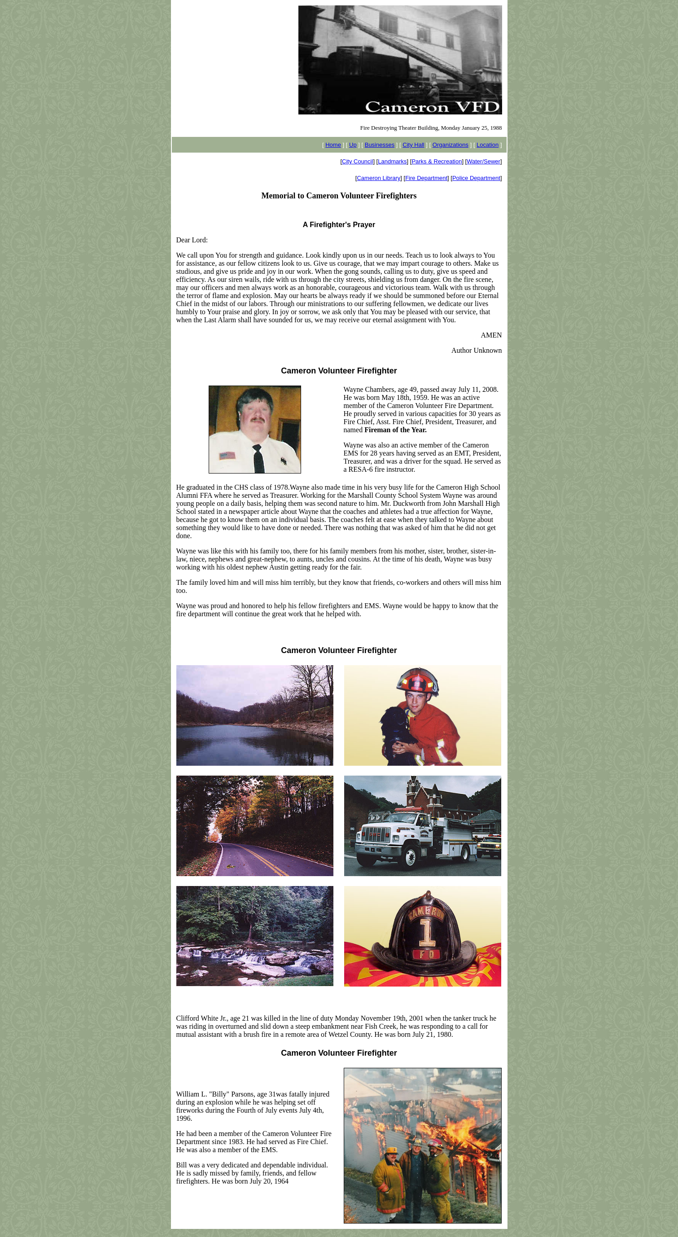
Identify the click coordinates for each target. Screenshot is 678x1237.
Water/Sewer (483, 161)
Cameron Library (378, 178)
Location (488, 144)
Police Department (476, 178)
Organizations (450, 144)
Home (333, 144)
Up (353, 144)
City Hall (413, 144)
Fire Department (426, 178)
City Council (357, 161)
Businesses (379, 144)
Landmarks (392, 161)
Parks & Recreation (436, 161)
